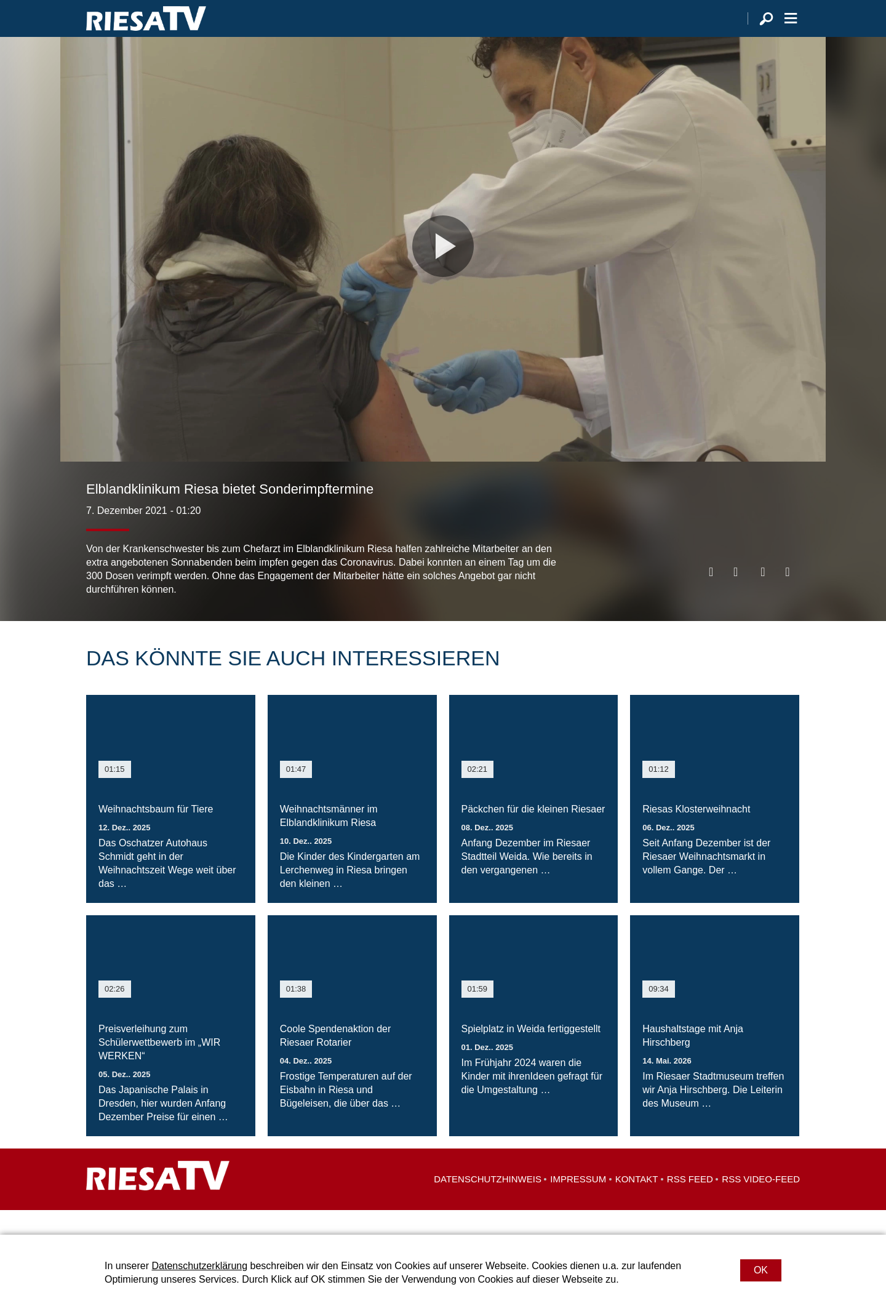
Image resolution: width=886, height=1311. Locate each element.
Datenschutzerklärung (199, 1266)
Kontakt (636, 1203)
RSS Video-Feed (761, 1203)
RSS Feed (690, 1203)
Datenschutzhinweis (487, 1203)
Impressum (578, 1203)
